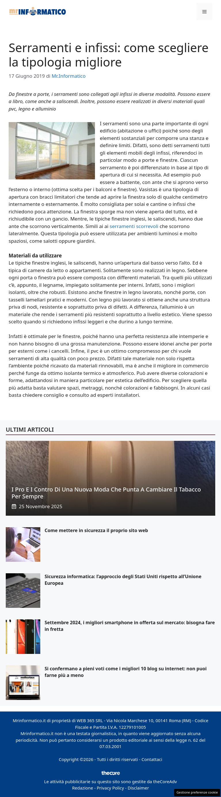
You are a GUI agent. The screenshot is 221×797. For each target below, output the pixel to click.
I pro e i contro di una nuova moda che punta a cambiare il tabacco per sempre (106, 492)
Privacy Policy (110, 788)
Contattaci (152, 759)
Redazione (82, 788)
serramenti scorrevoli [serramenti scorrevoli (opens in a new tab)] (134, 226)
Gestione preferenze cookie (197, 792)
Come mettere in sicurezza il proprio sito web (96, 530)
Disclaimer (138, 788)
